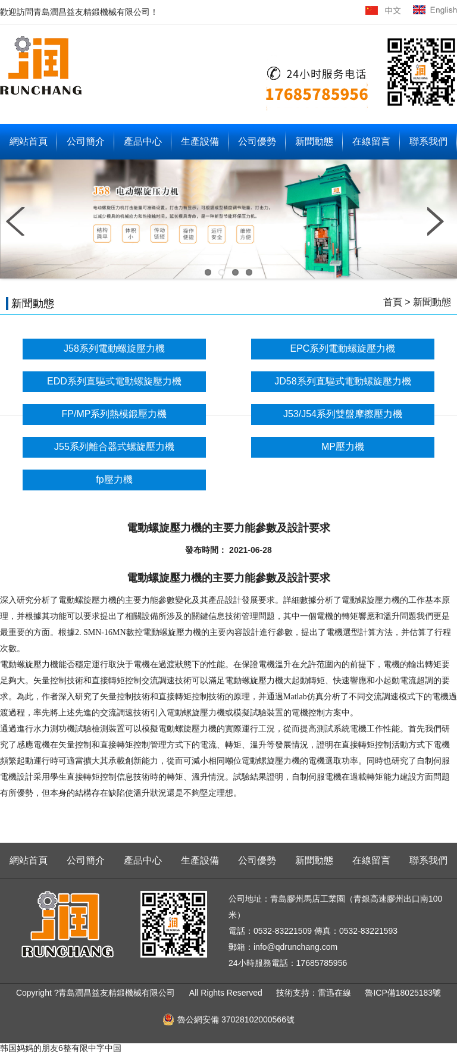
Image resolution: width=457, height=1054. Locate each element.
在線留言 (371, 141)
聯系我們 (428, 141)
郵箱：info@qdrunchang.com (282, 947)
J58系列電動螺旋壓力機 (114, 348)
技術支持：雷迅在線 (314, 992)
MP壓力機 (342, 447)
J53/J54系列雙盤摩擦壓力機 (342, 414)
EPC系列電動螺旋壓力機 (343, 348)
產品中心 (143, 141)
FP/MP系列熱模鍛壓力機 (114, 414)
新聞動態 (314, 141)
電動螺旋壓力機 (87, 600)
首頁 (392, 302)
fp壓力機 (114, 479)
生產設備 (200, 141)
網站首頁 (29, 141)
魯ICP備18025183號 (403, 992)
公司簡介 (86, 141)
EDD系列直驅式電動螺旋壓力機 (114, 381)
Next (439, 221)
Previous (18, 221)
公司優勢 (257, 141)
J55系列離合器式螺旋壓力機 (114, 447)
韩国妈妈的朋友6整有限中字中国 (60, 1048)
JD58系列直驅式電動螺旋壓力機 (342, 381)
